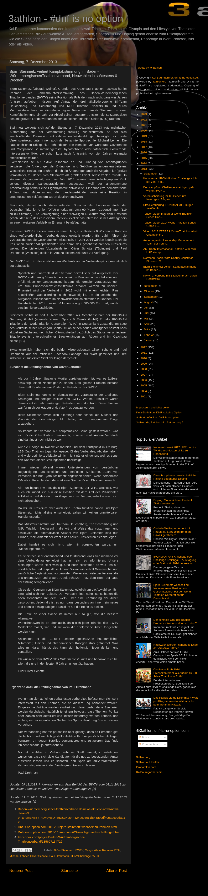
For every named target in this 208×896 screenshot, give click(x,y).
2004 (144, 391)
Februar (149, 335)
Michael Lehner (19, 856)
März (147, 329)
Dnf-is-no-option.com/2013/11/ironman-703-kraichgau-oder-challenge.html (68, 832)
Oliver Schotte (39, 856)
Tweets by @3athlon (149, 67)
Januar (148, 340)
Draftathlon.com (146, 767)
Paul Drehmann (59, 856)
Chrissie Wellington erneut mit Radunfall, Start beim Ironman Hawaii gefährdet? (172, 532)
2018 (144, 141)
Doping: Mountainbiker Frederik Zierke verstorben (172, 502)
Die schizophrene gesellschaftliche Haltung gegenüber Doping (174, 477)
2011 (144, 352)
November (151, 285)
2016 (144, 152)
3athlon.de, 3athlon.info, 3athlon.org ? (159, 422)
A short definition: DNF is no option (158, 417)
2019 (144, 136)
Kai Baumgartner (162, 77)
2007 (144, 374)
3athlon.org (159, 81)
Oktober (149, 291)
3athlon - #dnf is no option (65, 18)
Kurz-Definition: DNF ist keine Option (159, 412)
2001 (144, 396)
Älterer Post (116, 870)
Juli (146, 307)
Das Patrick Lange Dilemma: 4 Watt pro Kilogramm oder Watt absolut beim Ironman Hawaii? (175, 701)
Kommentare (148, 744)
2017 (144, 147)
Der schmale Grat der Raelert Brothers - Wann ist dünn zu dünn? (175, 621)
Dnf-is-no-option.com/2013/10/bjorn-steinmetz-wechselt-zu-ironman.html (67, 827)
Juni (147, 313)
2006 (144, 380)
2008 (144, 369)
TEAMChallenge (80, 856)
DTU (117, 850)
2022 (144, 119)
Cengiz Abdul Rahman (99, 850)
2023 (144, 114)
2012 (144, 347)
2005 (144, 385)
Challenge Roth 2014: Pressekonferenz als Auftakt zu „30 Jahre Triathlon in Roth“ (175, 673)
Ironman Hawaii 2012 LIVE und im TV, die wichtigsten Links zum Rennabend (174, 450)
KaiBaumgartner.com (149, 772)
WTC (95, 856)
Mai (146, 318)
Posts (144, 737)
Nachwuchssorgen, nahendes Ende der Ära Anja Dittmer (175, 646)
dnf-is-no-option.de (186, 77)
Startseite (69, 870)
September (151, 296)
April (147, 324)
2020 (144, 130)
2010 (144, 358)
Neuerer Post (20, 870)
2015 (144, 158)
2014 (144, 163)
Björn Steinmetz (64, 850)
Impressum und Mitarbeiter (153, 407)
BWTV (79, 850)
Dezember (151, 173)
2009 (144, 363)
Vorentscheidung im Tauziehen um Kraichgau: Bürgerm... (164, 197)
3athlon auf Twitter (147, 762)
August (149, 302)
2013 (144, 168)
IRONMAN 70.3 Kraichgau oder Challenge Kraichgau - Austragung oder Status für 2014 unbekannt (174, 560)
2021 (144, 125)
